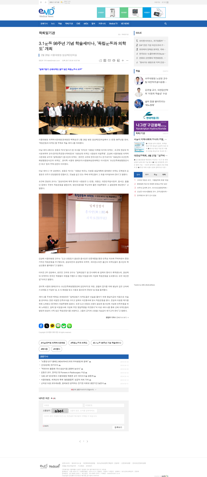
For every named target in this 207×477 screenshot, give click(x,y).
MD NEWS (125, 23)
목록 (105, 60)
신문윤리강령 (125, 463)
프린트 (113, 60)
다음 (87, 441)
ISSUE (139, 32)
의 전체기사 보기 (116, 317)
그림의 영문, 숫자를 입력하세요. (82, 410)
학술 (60, 23)
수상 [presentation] (146, 174)
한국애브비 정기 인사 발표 (146, 195)
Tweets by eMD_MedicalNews (144, 285)
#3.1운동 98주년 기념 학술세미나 (107, 342)
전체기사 (44, 23)
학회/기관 (69, 23)
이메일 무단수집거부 (69, 466)
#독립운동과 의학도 (79, 342)
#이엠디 (56, 349)
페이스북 (41, 326)
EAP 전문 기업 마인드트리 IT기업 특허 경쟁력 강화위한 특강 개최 (152, 45)
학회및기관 (125, 34)
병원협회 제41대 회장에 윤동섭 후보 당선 (152, 184)
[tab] (138, 174)
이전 (80, 441)
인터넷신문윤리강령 (139, 463)
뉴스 (53, 23)
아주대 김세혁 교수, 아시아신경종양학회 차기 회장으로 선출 (152, 188)
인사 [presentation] (138, 174)
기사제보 (81, 466)
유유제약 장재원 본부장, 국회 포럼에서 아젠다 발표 (152, 49)
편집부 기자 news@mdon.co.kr (49, 60)
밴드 (69, 326)
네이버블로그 (58, 326)
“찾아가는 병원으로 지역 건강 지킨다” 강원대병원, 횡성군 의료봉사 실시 (152, 62)
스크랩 (118, 60)
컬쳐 (93, 23)
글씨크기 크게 (122, 60)
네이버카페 (63, 326)
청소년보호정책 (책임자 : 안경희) (108, 463)
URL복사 (100, 60)
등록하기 (118, 427)
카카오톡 (52, 326)
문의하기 (89, 466)
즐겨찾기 (45, 2)
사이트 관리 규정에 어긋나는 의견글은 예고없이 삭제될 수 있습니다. (70, 416)
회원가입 (157, 2)
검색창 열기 (165, 23)
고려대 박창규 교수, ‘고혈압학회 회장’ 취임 (152, 180)
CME (78, 23)
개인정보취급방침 (89, 463)
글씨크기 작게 (127, 60)
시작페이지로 (41, 2)
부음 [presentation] (155, 174)
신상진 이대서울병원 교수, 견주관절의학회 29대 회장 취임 (152, 192)
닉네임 (46, 405)
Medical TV (113, 23)
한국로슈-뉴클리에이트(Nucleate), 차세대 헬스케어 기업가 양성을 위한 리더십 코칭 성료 (152, 53)
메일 (109, 60)
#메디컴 (44, 349)
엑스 (46, 326)
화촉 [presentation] (163, 174)
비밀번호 (88, 405)
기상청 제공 (67, 3)
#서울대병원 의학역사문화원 (53, 342)
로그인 (164, 2)
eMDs (86, 23)
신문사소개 (65, 463)
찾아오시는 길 (76, 463)
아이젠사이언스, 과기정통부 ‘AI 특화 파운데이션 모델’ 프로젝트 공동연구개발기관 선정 (152, 40)
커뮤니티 (102, 23)
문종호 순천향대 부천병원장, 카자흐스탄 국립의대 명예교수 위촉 (152, 58)
